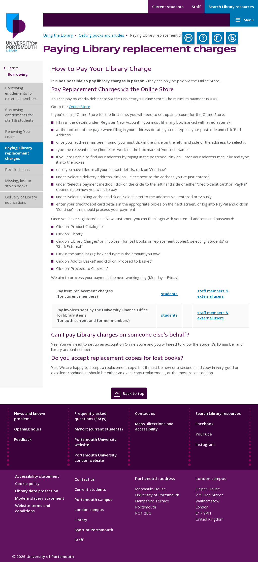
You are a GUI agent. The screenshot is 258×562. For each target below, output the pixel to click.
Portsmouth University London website (96, 457)
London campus (89, 509)
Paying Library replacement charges (18, 153)
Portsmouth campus (93, 499)
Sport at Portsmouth (94, 529)
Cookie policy (27, 483)
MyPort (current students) (99, 428)
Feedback (22, 439)
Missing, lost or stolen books (18, 183)
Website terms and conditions (32, 508)
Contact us (145, 413)
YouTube (204, 434)
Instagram (205, 444)
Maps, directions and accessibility (154, 426)
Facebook (204, 423)
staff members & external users (212, 293)
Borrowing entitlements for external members (21, 93)
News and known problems (29, 416)
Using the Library (58, 35)
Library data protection (36, 490)
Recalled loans (17, 169)
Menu (244, 20)
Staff (196, 6)
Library (81, 519)
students (169, 293)
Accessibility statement (37, 476)
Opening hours (27, 428)
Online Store (79, 106)
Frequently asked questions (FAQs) (90, 416)
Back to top (129, 393)
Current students (168, 6)
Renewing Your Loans (18, 134)
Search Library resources (231, 6)
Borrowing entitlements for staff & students (19, 115)
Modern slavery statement (39, 498)
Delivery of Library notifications (21, 199)
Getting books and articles (101, 35)
